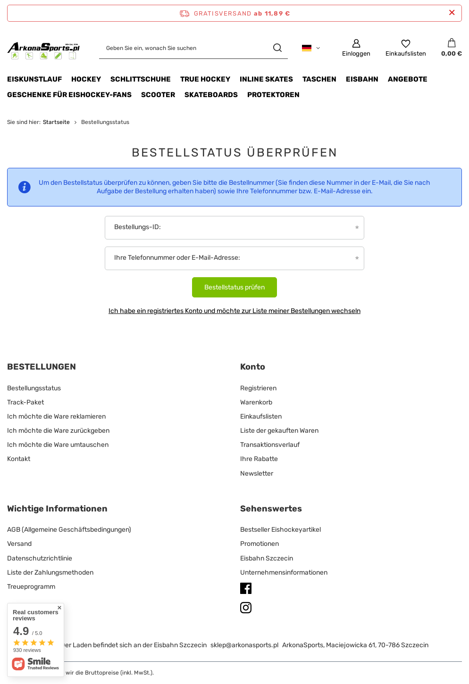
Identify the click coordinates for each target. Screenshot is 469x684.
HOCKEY (86, 79)
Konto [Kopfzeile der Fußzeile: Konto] (252, 367)
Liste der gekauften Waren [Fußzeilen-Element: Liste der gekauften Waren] (279, 431)
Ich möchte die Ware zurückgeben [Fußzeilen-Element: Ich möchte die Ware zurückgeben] (58, 431)
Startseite (56, 122)
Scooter (158, 95)
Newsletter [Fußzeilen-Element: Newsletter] (256, 474)
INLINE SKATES (266, 79)
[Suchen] (277, 47)
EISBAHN (362, 79)
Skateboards (211, 95)
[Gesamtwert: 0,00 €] (451, 48)
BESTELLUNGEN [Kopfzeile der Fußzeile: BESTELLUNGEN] (41, 367)
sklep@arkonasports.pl (244, 645)
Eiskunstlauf (34, 79)
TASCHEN (319, 79)
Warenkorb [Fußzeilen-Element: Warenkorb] (256, 402)
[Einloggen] (356, 48)
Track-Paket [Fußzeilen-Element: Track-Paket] (25, 402)
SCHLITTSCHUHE (140, 79)
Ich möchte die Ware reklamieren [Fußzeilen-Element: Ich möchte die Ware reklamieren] (56, 416)
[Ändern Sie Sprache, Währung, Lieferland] (311, 48)
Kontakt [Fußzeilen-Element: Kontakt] (18, 459)
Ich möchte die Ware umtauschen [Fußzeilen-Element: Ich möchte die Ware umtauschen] (58, 445)
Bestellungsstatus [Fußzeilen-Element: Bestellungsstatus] (34, 388)
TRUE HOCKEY (205, 79)
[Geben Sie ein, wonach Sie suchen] (193, 47)
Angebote (407, 79)
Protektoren (273, 95)
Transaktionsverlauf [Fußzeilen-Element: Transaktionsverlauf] (270, 445)
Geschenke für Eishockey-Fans (69, 95)
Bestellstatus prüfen (234, 287)
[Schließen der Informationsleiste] (451, 13)
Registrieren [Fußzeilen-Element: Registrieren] (258, 388)
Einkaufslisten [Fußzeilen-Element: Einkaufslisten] (261, 416)
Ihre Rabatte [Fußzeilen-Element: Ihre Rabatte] (259, 459)
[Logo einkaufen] (43, 47)
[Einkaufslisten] (405, 48)
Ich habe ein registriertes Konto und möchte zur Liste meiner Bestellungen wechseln (234, 311)
